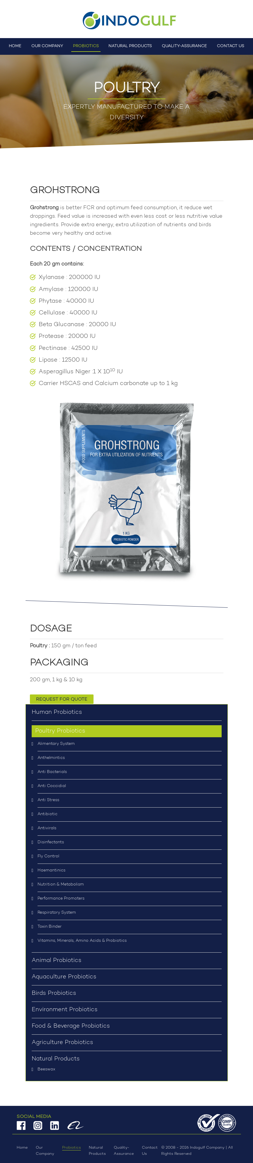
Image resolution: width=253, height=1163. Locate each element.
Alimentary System (56, 744)
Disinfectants (51, 842)
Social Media (34, 1116)
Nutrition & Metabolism (61, 885)
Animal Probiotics (56, 960)
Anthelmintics (51, 758)
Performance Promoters (61, 899)
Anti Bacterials (52, 772)
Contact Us (230, 46)
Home (15, 46)
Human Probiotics (57, 712)
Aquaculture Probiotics (64, 977)
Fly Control (48, 856)
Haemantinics (51, 871)
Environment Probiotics (65, 1010)
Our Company (47, 46)
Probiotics (86, 46)
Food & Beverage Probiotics (71, 1026)
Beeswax (46, 1069)
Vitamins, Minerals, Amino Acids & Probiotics (82, 941)
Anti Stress (48, 800)
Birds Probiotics (54, 993)
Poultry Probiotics (60, 731)
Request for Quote (61, 699)
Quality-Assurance (184, 46)
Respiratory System (57, 913)
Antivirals (47, 828)
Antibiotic (47, 814)
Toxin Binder (50, 927)
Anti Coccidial (52, 786)
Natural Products (130, 46)
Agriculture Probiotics (62, 1042)
